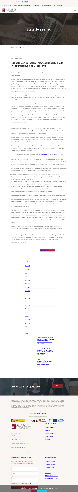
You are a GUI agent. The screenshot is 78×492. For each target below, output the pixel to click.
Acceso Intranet (47, 5)
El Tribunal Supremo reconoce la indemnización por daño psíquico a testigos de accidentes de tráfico (45, 362)
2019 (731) (27, 291)
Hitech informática (41, 413)
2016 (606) (27, 301)
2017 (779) (27, 298)
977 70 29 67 (9, 5)
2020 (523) (27, 287)
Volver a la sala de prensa (47, 250)
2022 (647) (27, 280)
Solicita (58, 385)
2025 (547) (27, 269)
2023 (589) (27, 276)
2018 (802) (27, 294)
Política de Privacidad (26, 483)
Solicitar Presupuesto (50, 433)
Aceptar (34, 490)
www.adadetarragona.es (19, 447)
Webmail (37, 5)
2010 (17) (27, 323)
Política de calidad (49, 467)
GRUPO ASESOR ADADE (51, 479)
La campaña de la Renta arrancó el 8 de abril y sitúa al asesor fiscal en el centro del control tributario (45, 351)
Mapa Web (48, 473)
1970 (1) (27, 326)
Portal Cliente (59, 5)
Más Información (42, 490)
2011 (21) (27, 319)
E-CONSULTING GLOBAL (51, 476)
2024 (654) (27, 273)
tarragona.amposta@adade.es (23, 5)
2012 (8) (27, 316)
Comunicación (49, 436)
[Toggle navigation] (75, 10)
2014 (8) (27, 309)
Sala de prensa (20, 47)
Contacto (47, 439)
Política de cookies (50, 461)
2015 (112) (27, 305)
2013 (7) (27, 312)
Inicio (12, 47)
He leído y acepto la (21, 483)
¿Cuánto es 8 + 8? (16, 477)
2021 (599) (27, 284)
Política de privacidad (50, 464)
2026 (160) (27, 266)
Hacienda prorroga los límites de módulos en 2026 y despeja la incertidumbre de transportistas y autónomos (45, 340)
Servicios (47, 430)
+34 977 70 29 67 (17, 439)
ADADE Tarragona (49, 427)
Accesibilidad (48, 470)
